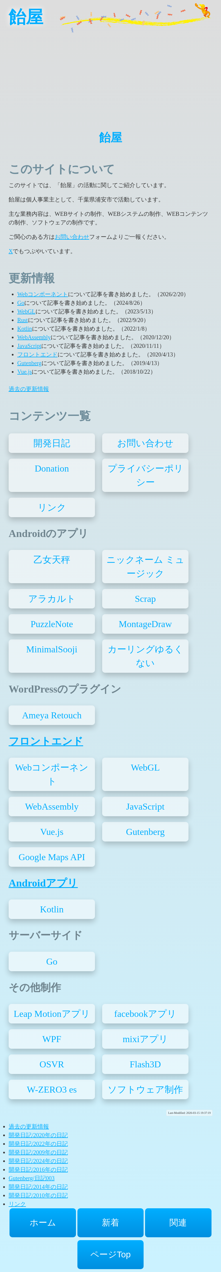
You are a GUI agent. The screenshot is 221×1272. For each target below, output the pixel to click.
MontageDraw (145, 624)
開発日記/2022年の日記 (38, 1144)
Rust (22, 320)
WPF (51, 1039)
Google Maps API (51, 857)
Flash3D (145, 1064)
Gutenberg (29, 363)
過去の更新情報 (29, 389)
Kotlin (24, 328)
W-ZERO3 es (52, 1089)
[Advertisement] (110, 74)
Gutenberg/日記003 (32, 1178)
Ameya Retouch (51, 715)
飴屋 (26, 17)
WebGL (26, 311)
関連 (178, 1222)
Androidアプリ (43, 883)
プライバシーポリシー (145, 475)
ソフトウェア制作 (145, 1089)
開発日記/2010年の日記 (38, 1195)
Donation (52, 468)
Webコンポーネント (42, 294)
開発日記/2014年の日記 (38, 1187)
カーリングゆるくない (145, 656)
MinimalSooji (51, 649)
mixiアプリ (145, 1039)
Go (20, 303)
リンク (52, 507)
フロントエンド (37, 354)
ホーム (43, 1222)
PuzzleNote (52, 624)
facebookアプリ (145, 1014)
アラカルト (52, 599)
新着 (110, 1222)
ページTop (110, 1254)
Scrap (145, 599)
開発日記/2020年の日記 (38, 1135)
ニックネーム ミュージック (145, 566)
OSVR (51, 1064)
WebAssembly (34, 337)
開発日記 (51, 443)
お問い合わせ (72, 237)
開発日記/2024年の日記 (38, 1161)
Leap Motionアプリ (52, 1014)
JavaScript (29, 346)
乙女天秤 (51, 559)
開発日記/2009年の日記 (38, 1152)
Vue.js (24, 372)
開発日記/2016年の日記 (38, 1169)
